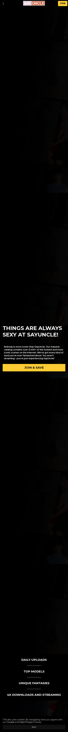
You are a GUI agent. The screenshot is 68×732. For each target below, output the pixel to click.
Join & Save (34, 367)
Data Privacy (26, 722)
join (62, 3)
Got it (34, 727)
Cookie (11, 722)
